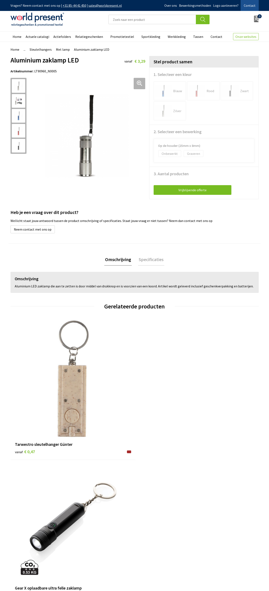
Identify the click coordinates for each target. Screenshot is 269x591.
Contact (250, 5)
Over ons (170, 5)
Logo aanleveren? (226, 5)
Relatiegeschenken (89, 37)
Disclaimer (249, 582)
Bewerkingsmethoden (195, 5)
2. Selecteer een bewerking (178, 131)
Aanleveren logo (90, 547)
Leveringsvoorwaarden (94, 534)
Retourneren (149, 528)
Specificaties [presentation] (150, 260)
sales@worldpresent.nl (105, 5)
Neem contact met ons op (32, 229)
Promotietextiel (122, 37)
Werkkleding (177, 37)
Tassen (198, 37)
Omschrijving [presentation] (119, 260)
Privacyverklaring (224, 582)
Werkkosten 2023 (90, 521)
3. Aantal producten (171, 173)
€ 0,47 (25, 395)
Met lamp (63, 49)
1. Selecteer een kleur (173, 74)
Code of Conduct (90, 528)
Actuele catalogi (37, 37)
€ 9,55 (87, 395)
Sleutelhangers (41, 49)
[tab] (119, 260)
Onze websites (245, 37)
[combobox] (152, 19)
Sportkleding (150, 37)
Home (17, 37)
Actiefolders (62, 37)
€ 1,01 (211, 407)
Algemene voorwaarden (191, 582)
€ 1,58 (149, 401)
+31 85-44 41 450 (74, 5)
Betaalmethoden (152, 521)
